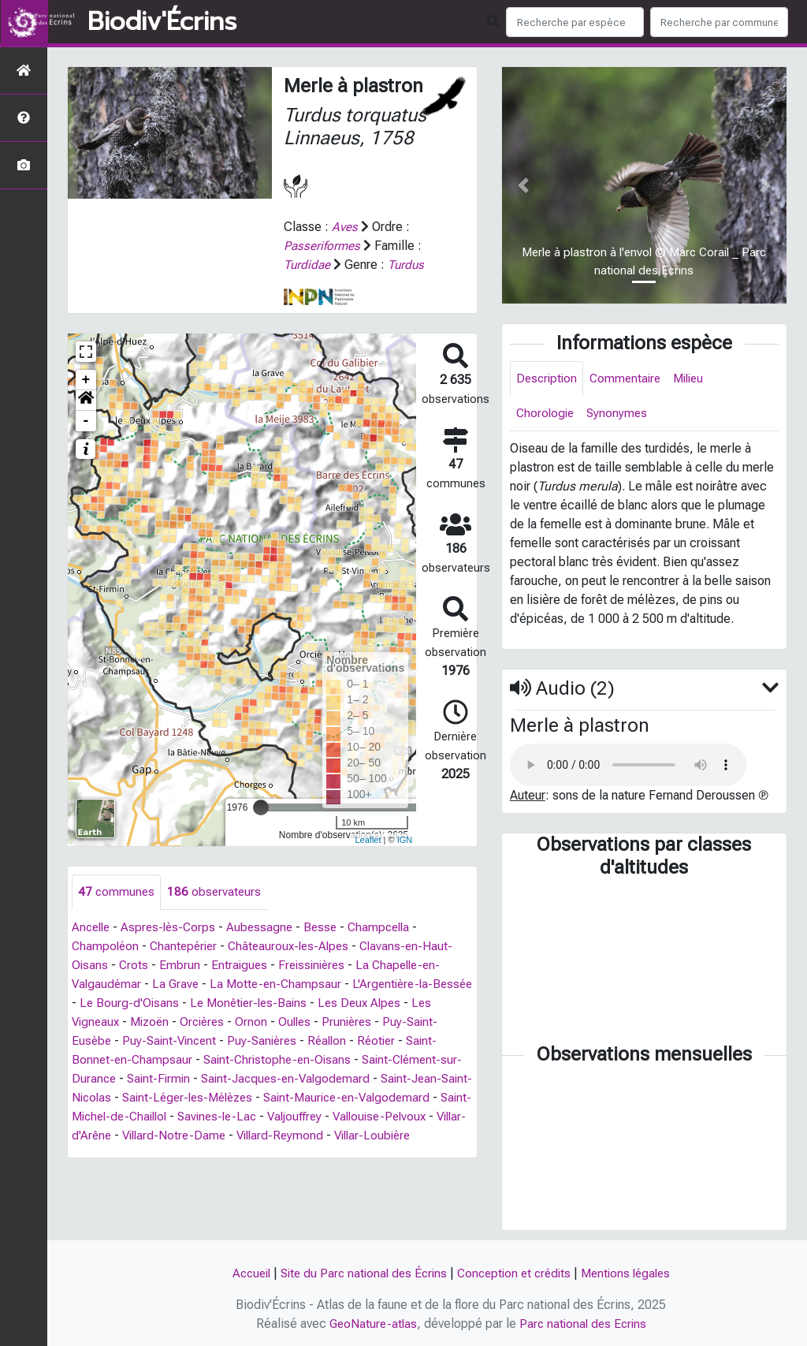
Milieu (696, 378)
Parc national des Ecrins (584, 1323)
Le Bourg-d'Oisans (175, 1003)
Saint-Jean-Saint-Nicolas (141, 1098)
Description (548, 378)
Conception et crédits (516, 1273)
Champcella (390, 927)
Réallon (369, 1041)
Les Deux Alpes (413, 1003)
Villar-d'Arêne (218, 1135)
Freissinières (316, 965)
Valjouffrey (426, 1116)
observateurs (216, 892)
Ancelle (92, 927)
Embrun (181, 965)
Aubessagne (267, 927)
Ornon (284, 1022)
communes (117, 892)
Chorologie (546, 414)
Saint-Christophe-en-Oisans (314, 1060)
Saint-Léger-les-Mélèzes (290, 1098)
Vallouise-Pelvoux (121, 1135)
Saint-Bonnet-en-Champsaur (149, 1060)
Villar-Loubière (174, 1154)
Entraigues (241, 965)
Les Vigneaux (109, 1022)
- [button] (86, 421)
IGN (405, 840)
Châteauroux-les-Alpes (297, 946)
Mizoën (178, 1022)
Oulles (328, 1022)
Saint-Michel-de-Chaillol (224, 1116)
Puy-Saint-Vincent (205, 1041)
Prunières (383, 1022)
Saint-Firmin (234, 1079)
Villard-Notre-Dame (320, 1135)
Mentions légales (633, 1273)
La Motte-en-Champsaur (281, 984)
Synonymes (620, 414)
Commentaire (630, 378)
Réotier (421, 1041)
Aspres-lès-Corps (173, 927)
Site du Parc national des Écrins (359, 1273)
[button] (86, 400)
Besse (329, 927)
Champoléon (106, 946)
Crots (135, 965)
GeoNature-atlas (370, 1323)
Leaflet (368, 840)
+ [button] (86, 380)
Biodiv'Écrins (161, 22)
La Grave (178, 984)
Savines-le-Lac (344, 1116)
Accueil (241, 1273)
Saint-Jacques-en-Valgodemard (366, 1079)
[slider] (261, 807)
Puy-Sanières (302, 1041)
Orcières (233, 1022)
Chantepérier (187, 946)
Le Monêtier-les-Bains (297, 1003)
